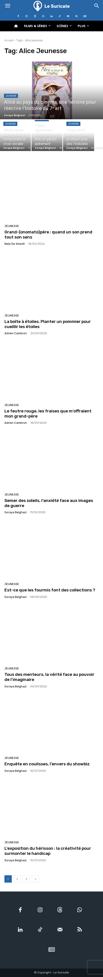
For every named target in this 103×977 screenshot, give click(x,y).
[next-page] (35, 879)
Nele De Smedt (14, 243)
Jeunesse (11, 96)
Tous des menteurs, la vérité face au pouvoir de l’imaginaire (49, 677)
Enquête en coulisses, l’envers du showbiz (47, 763)
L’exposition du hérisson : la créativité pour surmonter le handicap (47, 851)
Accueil (8, 40)
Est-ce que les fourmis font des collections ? (49, 590)
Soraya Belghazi (15, 512)
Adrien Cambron (15, 333)
